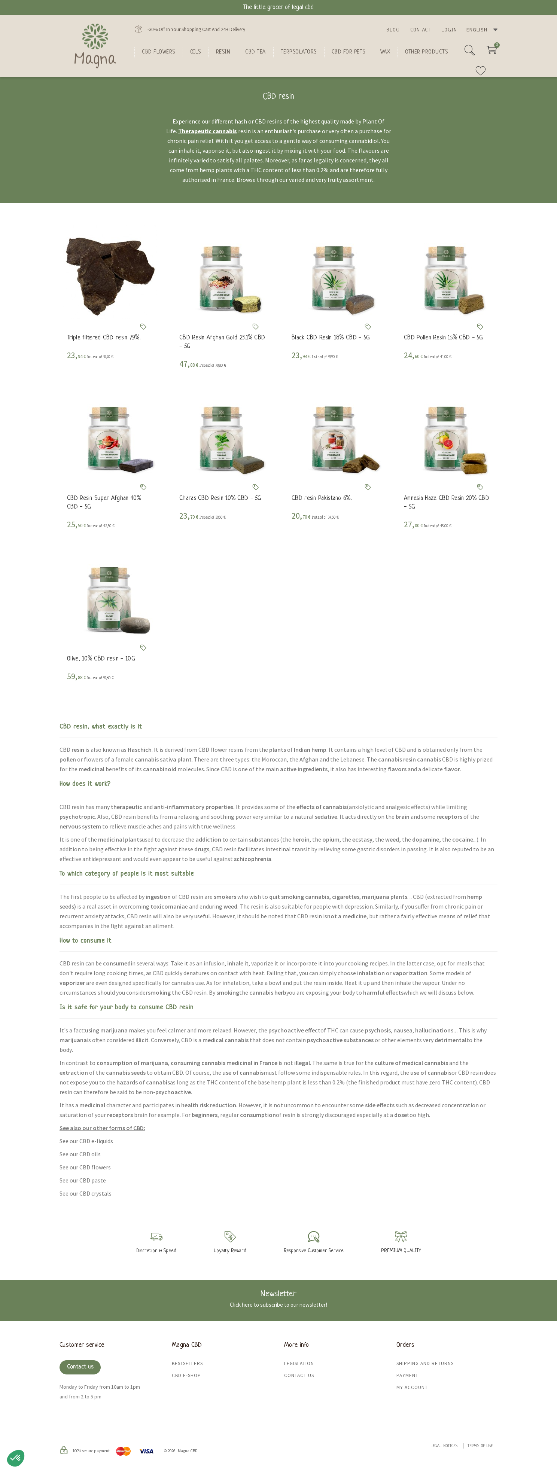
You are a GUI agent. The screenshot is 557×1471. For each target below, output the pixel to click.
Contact (420, 30)
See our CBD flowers (85, 1167)
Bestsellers (187, 1363)
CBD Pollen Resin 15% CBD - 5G (443, 338)
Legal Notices (444, 1446)
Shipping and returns (425, 1363)
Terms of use (480, 1446)
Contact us (80, 1367)
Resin (223, 52)
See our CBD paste (83, 1180)
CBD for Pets (348, 52)
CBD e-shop (186, 1375)
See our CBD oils (80, 1154)
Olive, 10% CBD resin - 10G (101, 659)
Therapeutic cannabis (207, 131)
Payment (407, 1375)
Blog (393, 30)
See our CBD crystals (86, 1193)
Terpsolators (299, 52)
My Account (412, 1387)
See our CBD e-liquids (86, 1141)
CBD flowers (158, 52)
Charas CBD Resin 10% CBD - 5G (220, 498)
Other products (426, 52)
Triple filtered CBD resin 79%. (103, 338)
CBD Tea (255, 52)
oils (195, 52)
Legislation (299, 1363)
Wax (385, 52)
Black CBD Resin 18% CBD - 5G (331, 338)
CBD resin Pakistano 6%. (321, 498)
